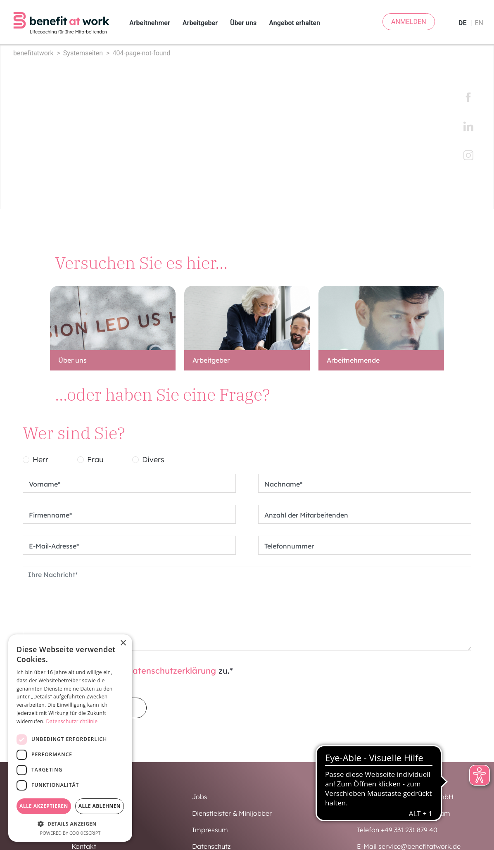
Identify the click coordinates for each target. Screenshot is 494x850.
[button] (70, 823)
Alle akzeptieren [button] (43, 806)
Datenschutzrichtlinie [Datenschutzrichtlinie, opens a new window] (72, 721)
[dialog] (70, 738)
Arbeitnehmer (149, 23)
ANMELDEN (408, 22)
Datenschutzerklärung (171, 670)
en (479, 23)
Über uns (243, 23)
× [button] (123, 643)
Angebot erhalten (294, 23)
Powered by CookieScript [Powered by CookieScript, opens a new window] (70, 833)
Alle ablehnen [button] (99, 806)
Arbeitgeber (200, 23)
